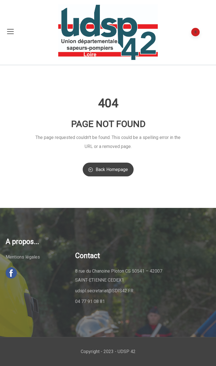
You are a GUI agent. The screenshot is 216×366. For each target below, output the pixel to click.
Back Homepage (108, 169)
